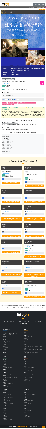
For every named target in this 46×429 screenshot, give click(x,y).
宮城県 (4, 344)
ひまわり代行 (28, 225)
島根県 (4, 397)
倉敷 (7, 401)
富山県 (4, 364)
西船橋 (26, 347)
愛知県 (4, 386)
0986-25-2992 (29, 247)
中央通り (6, 378)
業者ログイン (31, 323)
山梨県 (4, 373)
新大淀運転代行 (6, 262)
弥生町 (9, 395)
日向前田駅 (26, 129)
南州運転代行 (5, 282)
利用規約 (20, 323)
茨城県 (25, 333)
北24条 (9, 334)
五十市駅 (23, 124)
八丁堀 (5, 404)
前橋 (26, 340)
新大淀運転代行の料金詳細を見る (11, 275)
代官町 (8, 398)
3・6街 (13, 334)
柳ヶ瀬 (5, 381)
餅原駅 (10, 124)
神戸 (31, 375)
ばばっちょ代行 (29, 282)
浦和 (30, 344)
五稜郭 (12, 335)
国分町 (5, 345)
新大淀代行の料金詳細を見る (11, 183)
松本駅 (15, 378)
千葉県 (25, 346)
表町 (10, 401)
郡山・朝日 (6, 355)
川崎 (30, 353)
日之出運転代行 (29, 191)
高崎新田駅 (22, 129)
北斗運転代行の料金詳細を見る (34, 186)
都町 (26, 408)
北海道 (4, 333)
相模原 (38, 353)
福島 (15, 355)
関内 (28, 353)
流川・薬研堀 (10, 404)
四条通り (26, 368)
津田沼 (38, 347)
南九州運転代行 (29, 242)
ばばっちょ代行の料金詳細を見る (35, 298)
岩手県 (4, 340)
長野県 (4, 377)
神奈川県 (26, 352)
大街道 (5, 417)
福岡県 (25, 393)
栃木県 (25, 336)
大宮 (26, 344)
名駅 (7, 388)
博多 (26, 395)
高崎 (28, 340)
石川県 (4, 367)
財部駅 (27, 124)
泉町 (31, 337)
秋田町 (5, 411)
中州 (28, 395)
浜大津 (26, 365)
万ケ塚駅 (13, 129)
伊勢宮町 (11, 398)
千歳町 (12, 384)
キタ (26, 371)
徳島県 (4, 410)
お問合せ (25, 323)
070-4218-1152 (6, 83)
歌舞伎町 (40, 350)
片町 (5, 371)
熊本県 (25, 403)
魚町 (34, 375)
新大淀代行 (5, 167)
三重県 (25, 361)
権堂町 (9, 378)
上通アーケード (28, 404)
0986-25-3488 (29, 211)
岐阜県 (4, 380)
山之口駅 (7, 124)
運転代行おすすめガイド (32, 7)
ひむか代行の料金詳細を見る (11, 202)
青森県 (4, 337)
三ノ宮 (26, 375)
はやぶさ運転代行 (11, 12)
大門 (10, 335)
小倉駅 (33, 395)
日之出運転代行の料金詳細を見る (35, 202)
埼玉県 (25, 342)
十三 (31, 371)
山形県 (4, 350)
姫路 (29, 375)
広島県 (4, 403)
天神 (30, 395)
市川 (33, 347)
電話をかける (42, 84)
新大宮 (26, 378)
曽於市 (13, 79)
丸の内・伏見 (10, 388)
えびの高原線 (5, 127)
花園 (16, 334)
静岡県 (4, 383)
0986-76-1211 (6, 286)
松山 (26, 417)
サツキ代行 (5, 242)
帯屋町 (5, 420)
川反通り (6, 348)
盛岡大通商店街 (7, 342)
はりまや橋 (10, 420)
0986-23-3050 (6, 195)
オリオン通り (27, 337)
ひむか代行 (5, 191)
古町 (5, 362)
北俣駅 (30, 124)
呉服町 (5, 384)
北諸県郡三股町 (8, 79)
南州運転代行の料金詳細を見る (11, 293)
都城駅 (16, 124)
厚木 (35, 353)
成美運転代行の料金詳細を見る (11, 237)
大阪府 (25, 370)
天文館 (26, 414)
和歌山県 (26, 380)
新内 (26, 381)
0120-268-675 (29, 229)
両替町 (9, 384)
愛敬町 (26, 398)
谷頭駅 (10, 129)
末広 (15, 335)
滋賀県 (25, 364)
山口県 (4, 406)
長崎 (26, 401)
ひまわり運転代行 (6, 207)
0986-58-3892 (29, 195)
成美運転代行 (5, 225)
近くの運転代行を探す (11, 323)
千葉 (35, 347)
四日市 (26, 362)
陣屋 (17, 355)
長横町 (9, 339)
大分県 (25, 406)
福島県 (4, 353)
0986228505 (5, 268)
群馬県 (25, 339)
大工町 (26, 334)
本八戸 (5, 339)
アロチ (28, 381)
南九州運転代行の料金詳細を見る (35, 257)
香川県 (4, 413)
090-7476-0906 (29, 288)
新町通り (12, 339)
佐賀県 (25, 397)
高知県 (4, 419)
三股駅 (13, 124)
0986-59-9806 (6, 229)
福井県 (4, 370)
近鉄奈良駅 (30, 378)
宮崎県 (38, 7)
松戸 (29, 347)
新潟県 (4, 361)
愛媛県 (4, 416)
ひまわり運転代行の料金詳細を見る (11, 219)
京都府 (25, 367)
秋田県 (4, 347)
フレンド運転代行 (29, 207)
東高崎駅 (17, 129)
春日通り (8, 375)
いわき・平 (11, 355)
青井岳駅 (3, 124)
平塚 (33, 353)
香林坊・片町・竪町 (8, 368)
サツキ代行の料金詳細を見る (11, 253)
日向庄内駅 (7, 129)
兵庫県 (25, 373)
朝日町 (5, 395)
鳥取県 (4, 393)
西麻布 (26, 350)
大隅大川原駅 (34, 124)
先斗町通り (31, 368)
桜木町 (5, 365)
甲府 (5, 375)
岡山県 (4, 400)
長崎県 (25, 400)
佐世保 (28, 401)
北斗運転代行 (28, 167)
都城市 (3, 79)
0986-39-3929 (6, 173)
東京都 (25, 349)
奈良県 (25, 377)
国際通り (29, 417)
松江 (5, 398)
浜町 (31, 401)
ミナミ (28, 371)
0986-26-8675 (6, 211)
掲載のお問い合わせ (23, 324)
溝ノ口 (25, 355)
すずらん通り (5, 335)
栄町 (41, 347)
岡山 (5, 401)
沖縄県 (25, 416)
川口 (28, 344)
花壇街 (29, 350)
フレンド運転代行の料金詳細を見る (35, 219)
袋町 (12, 378)
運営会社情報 (38, 323)
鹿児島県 (26, 413)
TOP (5, 323)
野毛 (26, 353)
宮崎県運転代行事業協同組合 (32, 262)
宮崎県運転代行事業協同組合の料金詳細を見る (35, 276)
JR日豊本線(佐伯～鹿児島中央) (10, 123)
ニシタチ (26, 411)
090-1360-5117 (6, 246)
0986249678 (29, 268)
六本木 (32, 350)
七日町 (5, 351)
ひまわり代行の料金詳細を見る (34, 237)
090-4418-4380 (29, 176)
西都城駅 (19, 124)
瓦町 (5, 414)
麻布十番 (36, 350)
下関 (5, 408)
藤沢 (28, 355)
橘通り (30, 411)
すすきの (6, 334)
